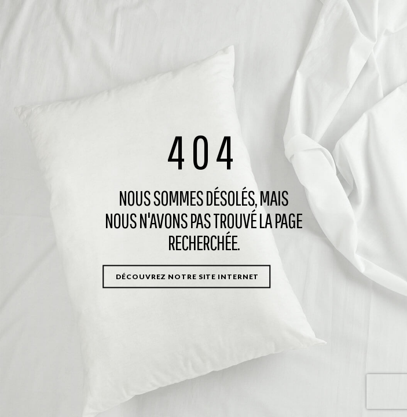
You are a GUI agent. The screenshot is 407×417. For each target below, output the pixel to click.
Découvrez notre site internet (187, 276)
